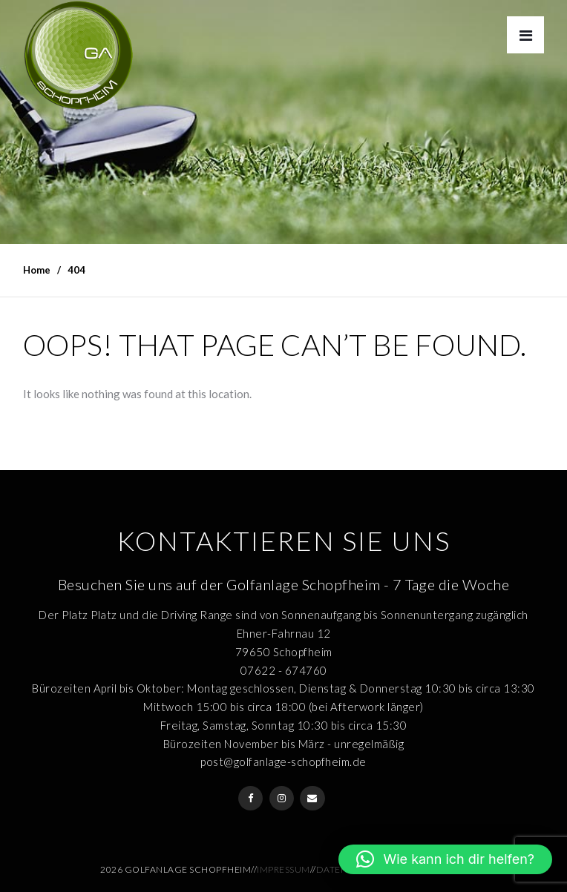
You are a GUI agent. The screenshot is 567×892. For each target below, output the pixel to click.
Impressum (283, 869)
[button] (445, 859)
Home (36, 270)
